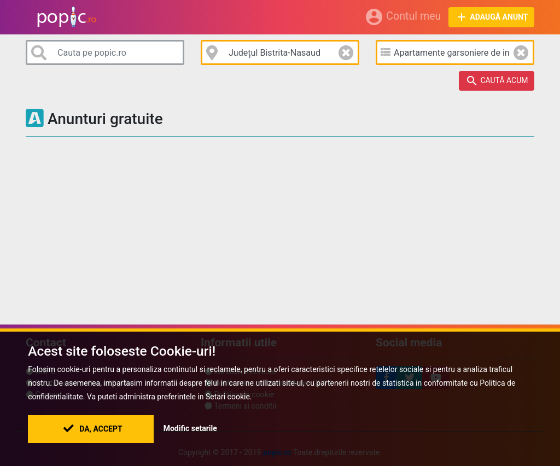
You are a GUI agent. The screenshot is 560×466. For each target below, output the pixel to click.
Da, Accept (92, 428)
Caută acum (496, 80)
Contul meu (402, 17)
